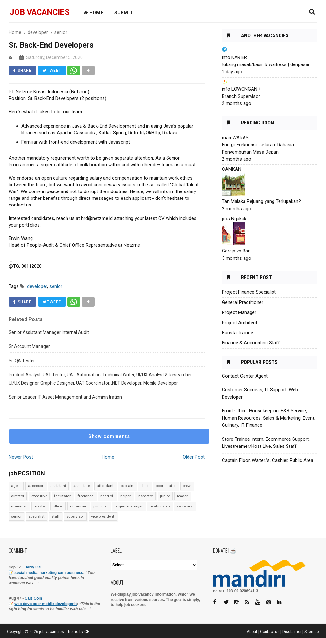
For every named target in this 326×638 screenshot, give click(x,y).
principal (100, 506)
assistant (58, 486)
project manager (129, 506)
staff (56, 516)
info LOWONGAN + (241, 89)
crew (187, 486)
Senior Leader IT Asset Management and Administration (65, 397)
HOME (93, 12)
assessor (35, 486)
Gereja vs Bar (236, 251)
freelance (85, 496)
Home (108, 457)
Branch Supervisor (241, 96)
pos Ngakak (234, 218)
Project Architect (239, 323)
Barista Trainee (237, 332)
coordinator (166, 486)
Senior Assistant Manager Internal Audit (49, 332)
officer (58, 506)
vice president (102, 516)
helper (125, 496)
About (252, 631)
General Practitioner (242, 302)
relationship (160, 506)
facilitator (62, 496)
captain (127, 486)
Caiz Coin (33, 598)
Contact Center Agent (245, 376)
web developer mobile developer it (45, 604)
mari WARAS (235, 137)
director (17, 496)
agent (16, 486)
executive (39, 496)
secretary (184, 506)
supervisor (75, 516)
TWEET (52, 70)
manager (19, 506)
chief (144, 486)
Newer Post (21, 457)
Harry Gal (32, 567)
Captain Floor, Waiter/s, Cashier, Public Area (267, 460)
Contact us (270, 631)
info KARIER (234, 57)
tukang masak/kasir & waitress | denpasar (266, 64)
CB (86, 631)
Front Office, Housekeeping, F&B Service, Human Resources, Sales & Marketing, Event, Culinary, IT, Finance (268, 418)
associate (81, 486)
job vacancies (39, 12)
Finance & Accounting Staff (251, 343)
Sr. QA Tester (22, 360)
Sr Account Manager (29, 346)
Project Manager (239, 312)
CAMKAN (231, 169)
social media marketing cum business (48, 572)
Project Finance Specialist (249, 292)
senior (16, 516)
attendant (105, 486)
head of (106, 496)
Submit (123, 12)
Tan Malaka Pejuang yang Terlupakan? (261, 201)
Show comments (109, 436)
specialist (37, 516)
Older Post (194, 457)
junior (165, 496)
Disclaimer (291, 631)
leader (182, 496)
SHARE (22, 70)
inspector (145, 496)
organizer (78, 506)
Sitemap (311, 631)
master (40, 506)
